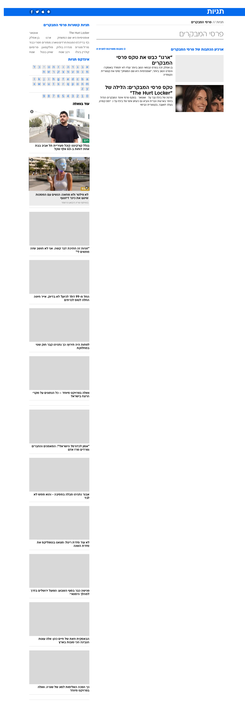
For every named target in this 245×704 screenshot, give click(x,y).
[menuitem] (191, 4)
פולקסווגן (43, 47)
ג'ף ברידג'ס (78, 42)
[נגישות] (5, 4)
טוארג (51, 42)
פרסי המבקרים (197, 22)
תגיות (216, 22)
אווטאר (29, 32)
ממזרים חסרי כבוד (36, 42)
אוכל (133, 3)
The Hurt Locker (75, 32)
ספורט (180, 3)
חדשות (193, 3)
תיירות (106, 3)
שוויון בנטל (42, 52)
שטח (28, 52)
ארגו (44, 37)
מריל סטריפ (78, 47)
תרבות (167, 3)
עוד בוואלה (77, 104)
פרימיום (30, 47)
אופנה (77, 3)
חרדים (59, 42)
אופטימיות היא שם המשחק (69, 37)
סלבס (154, 3)
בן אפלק (30, 37)
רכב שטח (60, 52)
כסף (143, 3)
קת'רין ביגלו (79, 52)
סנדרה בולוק (60, 47)
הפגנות (67, 42)
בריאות (120, 3)
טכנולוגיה (92, 3)
